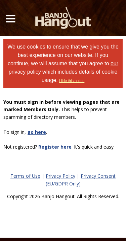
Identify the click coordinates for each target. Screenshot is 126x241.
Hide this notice (71, 81)
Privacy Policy (60, 176)
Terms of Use (25, 176)
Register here (55, 147)
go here (36, 132)
